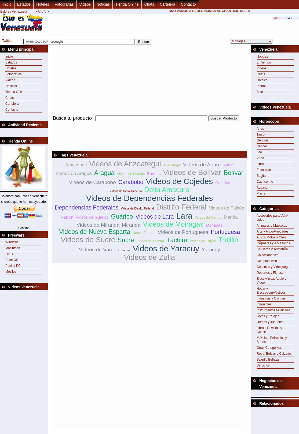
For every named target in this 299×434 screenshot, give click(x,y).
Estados (24, 4)
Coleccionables (267, 255)
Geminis (262, 140)
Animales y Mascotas (272, 225)
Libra (260, 164)
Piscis (261, 193)
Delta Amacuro (166, 189)
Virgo (260, 158)
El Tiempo (264, 62)
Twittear (7, 41)
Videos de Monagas (173, 224)
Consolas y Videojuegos (274, 267)
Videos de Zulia (149, 257)
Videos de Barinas (131, 174)
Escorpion (264, 170)
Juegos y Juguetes (270, 322)
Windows (12, 242)
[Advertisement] (149, 124)
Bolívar (233, 172)
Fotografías (64, 4)
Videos (85, 4)
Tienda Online (127, 4)
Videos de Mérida (208, 217)
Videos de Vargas (99, 249)
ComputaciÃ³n (267, 261)
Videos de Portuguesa (183, 232)
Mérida (231, 217)
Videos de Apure (202, 164)
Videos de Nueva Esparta (94, 231)
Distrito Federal (181, 207)
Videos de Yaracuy (166, 248)
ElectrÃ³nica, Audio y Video (271, 281)
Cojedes (222, 182)
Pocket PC (13, 266)
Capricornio (265, 182)
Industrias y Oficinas (271, 298)
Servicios (263, 365)
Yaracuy (211, 249)
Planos (262, 86)
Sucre (126, 240)
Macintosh (12, 248)
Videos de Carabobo (92, 182)
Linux (9, 254)
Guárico (122, 216)
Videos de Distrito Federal (137, 208)
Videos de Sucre (88, 239)
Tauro (261, 134)
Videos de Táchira (150, 241)
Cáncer (262, 146)
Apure (228, 165)
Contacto (188, 4)
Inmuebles (264, 304)
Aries (260, 128)
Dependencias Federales (86, 207)
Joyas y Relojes (268, 316)
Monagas (214, 225)
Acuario (262, 187)
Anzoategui (172, 165)
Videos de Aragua (74, 173)
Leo (259, 152)
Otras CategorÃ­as (269, 348)
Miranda (131, 225)
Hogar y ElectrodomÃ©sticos (271, 290)
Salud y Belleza (268, 359)
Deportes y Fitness (270, 273)
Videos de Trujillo (203, 241)
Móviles (10, 272)
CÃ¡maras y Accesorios (273, 243)
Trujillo (228, 240)
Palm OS (11, 260)
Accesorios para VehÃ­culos (273, 218)
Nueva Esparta (144, 233)
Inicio (7, 4)
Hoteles (42, 4)
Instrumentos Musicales (273, 310)
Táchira (176, 240)
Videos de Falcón (226, 208)
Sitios (260, 92)
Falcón (67, 217)
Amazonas (76, 164)
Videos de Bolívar (192, 172)
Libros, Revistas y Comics (269, 330)
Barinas (154, 173)
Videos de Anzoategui (125, 164)
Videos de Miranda (97, 225)
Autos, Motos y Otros (272, 237)
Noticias (103, 4)
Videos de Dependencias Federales (149, 198)
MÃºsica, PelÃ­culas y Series (272, 340)
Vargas (126, 250)
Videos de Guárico (92, 217)
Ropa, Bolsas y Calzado (274, 354)
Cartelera (167, 4)
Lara (184, 215)
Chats (149, 4)
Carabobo (131, 182)
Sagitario (263, 176)
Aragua (104, 172)
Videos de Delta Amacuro (126, 191)
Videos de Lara (155, 217)
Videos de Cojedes (179, 181)
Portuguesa (225, 232)
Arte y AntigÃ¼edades (273, 231)
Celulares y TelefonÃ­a (272, 249)
